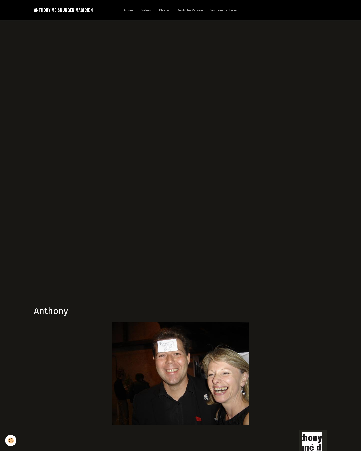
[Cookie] (10, 440)
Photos (164, 10)
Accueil (128, 10)
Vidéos (146, 10)
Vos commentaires (224, 10)
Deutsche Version (190, 10)
